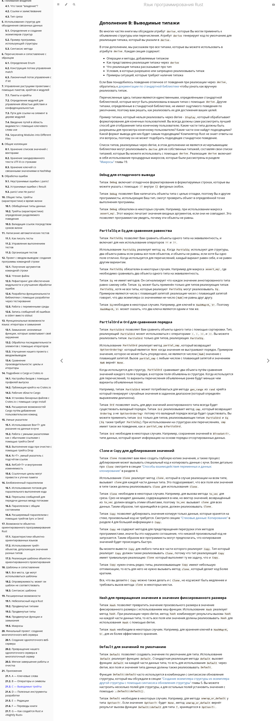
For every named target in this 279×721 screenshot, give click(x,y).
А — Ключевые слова (21, 676)
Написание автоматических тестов (25, 233)
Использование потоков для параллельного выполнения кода (26, 489)
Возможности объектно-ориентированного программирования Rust (26, 527)
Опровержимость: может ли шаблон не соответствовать (25, 583)
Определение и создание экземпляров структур (23, 32)
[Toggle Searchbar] (74, 4)
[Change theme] (66, 4)
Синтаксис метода (19, 48)
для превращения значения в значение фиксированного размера (162, 597)
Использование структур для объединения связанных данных (22, 23)
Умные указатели (14, 419)
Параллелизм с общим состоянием (22, 507)
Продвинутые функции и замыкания (23, 618)
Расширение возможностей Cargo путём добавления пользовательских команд (25, 410)
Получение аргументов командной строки (22, 268)
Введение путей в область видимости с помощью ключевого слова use (26, 125)
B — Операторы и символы (25, 681)
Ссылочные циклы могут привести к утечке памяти (23, 475)
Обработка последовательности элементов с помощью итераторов (28, 344)
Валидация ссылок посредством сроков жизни (28, 226)
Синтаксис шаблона (20, 590)
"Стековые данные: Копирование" (204, 518)
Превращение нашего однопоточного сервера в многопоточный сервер (22, 652)
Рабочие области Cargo (22, 392)
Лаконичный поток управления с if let (28, 79)
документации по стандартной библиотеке (149, 86)
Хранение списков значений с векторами (26, 151)
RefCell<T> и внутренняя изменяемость (23, 466)
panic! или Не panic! (20, 191)
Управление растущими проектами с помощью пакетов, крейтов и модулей (26, 88)
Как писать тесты (19, 238)
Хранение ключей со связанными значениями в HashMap (28, 169)
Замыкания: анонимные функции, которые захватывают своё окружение (28, 333)
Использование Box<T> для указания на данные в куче (25, 426)
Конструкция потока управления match (28, 70)
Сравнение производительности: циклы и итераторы (24, 364)
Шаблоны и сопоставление (20, 567)
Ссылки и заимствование (23, 11)
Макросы (14, 625)
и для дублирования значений (136, 450)
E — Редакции (17, 700)
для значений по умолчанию (132, 646)
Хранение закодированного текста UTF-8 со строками (25, 159)
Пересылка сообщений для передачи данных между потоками (26, 498)
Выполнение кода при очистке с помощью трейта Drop (28, 448)
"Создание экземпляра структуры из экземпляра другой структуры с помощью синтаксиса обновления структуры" (164, 681)
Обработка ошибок (15, 176)
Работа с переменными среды (27, 306)
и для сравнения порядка (135, 322)
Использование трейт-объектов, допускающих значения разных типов (26, 549)
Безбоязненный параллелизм (22, 482)
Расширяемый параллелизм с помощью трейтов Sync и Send (26, 516)
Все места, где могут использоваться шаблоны (21, 574)
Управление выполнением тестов (25, 245)
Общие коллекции (14, 144)
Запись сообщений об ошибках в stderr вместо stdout (27, 313)
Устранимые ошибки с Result (25, 186)
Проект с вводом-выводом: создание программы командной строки (26, 259)
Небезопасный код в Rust (24, 601)
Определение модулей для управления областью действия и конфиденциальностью (26, 104)
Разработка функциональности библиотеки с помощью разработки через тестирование (27, 297)
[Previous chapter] (61, 360)
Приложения (12, 670)
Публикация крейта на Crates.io (28, 387)
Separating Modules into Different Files (28, 136)
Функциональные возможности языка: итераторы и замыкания (23, 322)
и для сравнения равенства (135, 230)
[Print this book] (273, 4)
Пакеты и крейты (18, 95)
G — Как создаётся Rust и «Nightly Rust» (24, 713)
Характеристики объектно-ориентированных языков (25, 538)
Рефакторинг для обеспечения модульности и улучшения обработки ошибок (28, 284)
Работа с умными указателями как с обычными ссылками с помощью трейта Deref (27, 437)
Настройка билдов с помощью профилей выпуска (27, 380)
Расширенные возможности (21, 596)
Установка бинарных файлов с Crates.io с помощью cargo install (27, 399)
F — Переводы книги (21, 706)
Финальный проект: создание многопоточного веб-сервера (22, 632)
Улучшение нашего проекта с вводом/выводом (26, 353)
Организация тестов (21, 252)
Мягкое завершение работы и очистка (27, 663)
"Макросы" (106, 162)
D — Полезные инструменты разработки (26, 693)
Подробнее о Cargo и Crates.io (22, 373)
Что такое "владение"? (21, 6)
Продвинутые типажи (22, 606)
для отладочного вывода (127, 174)
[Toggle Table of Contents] (58, 4)
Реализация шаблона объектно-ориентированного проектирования (28, 560)
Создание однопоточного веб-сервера (27, 641)
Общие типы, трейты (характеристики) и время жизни (22, 199)
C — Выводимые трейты (23, 686)
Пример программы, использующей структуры (21, 41)
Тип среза (14, 16)
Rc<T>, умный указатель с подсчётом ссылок (24, 457)
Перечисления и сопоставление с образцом (24, 55)
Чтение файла (17, 276)
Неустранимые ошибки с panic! (27, 181)
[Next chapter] (268, 360)
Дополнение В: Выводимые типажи (139, 23)
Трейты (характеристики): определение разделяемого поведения (24, 215)
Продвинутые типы (20, 611)
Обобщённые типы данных (25, 206)
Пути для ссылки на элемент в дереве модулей (26, 115)
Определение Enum (20, 63)
